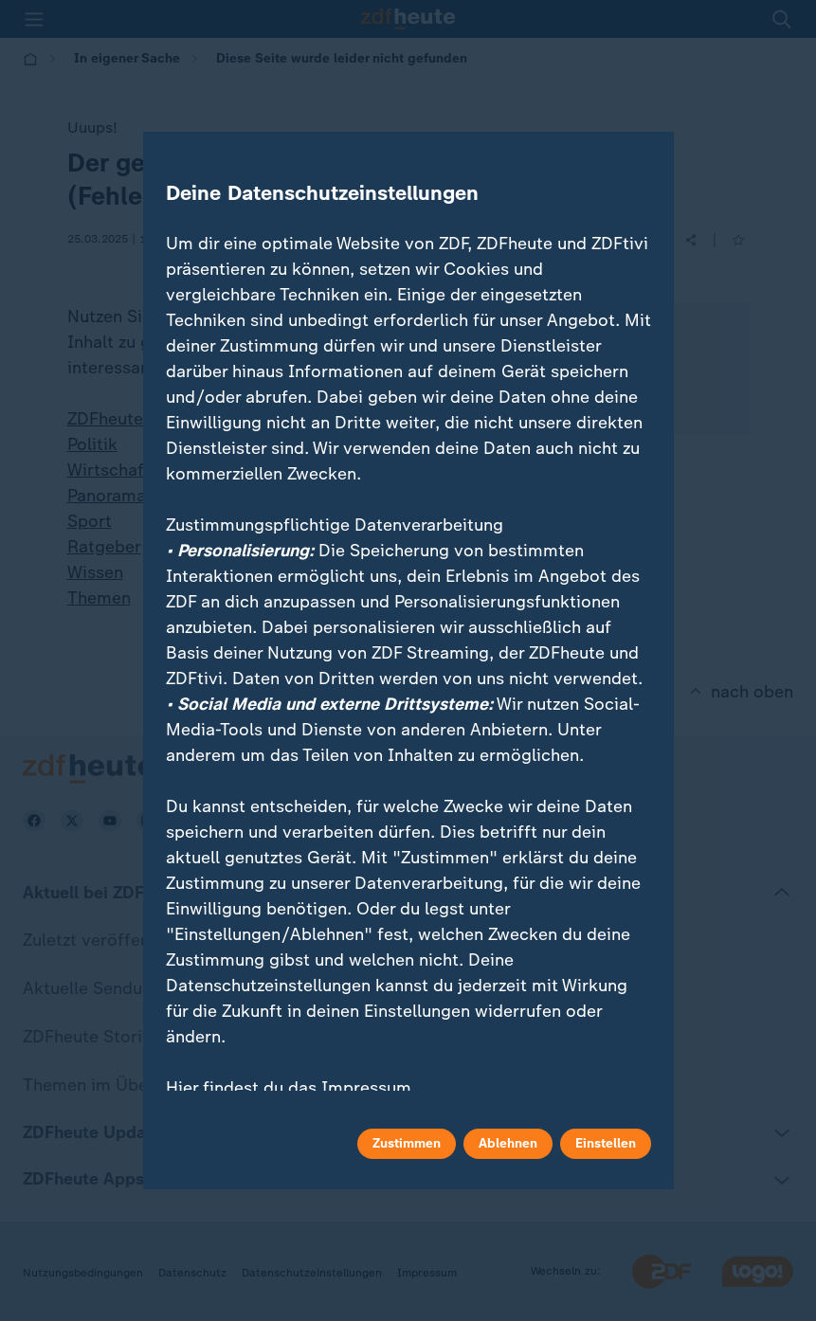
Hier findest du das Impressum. (291, 1087)
